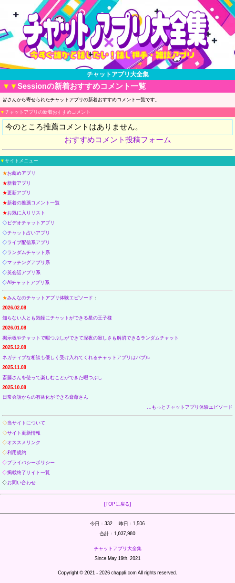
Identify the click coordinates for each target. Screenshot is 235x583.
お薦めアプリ (21, 173)
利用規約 (16, 452)
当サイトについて (26, 422)
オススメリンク (24, 442)
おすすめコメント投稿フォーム (117, 140)
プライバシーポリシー (31, 462)
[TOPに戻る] (117, 504)
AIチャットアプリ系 (28, 282)
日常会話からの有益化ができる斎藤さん (45, 397)
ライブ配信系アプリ (28, 242)
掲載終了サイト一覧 (28, 472)
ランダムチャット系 (28, 252)
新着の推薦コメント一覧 (33, 202)
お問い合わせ (21, 482)
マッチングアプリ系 (28, 262)
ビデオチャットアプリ (31, 222)
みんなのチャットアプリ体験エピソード (50, 297)
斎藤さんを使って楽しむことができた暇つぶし (52, 377)
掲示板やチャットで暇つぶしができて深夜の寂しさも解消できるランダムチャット (90, 337)
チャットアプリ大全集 (118, 548)
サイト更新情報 (24, 432)
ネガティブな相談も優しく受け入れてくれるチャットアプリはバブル (76, 357)
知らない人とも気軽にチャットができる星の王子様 (57, 317)
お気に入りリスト (26, 212)
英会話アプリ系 (24, 272)
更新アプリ (19, 192)
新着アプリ (19, 183)
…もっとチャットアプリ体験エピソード (190, 407)
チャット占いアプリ (28, 232)
